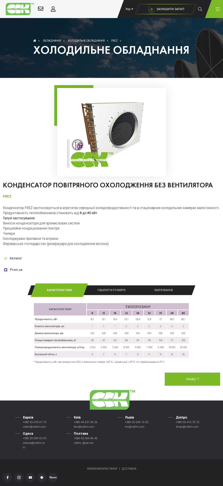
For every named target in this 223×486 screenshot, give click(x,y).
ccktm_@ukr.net (83, 442)
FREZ (114, 40)
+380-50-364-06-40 (85, 438)
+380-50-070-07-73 (34, 422)
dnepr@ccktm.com (187, 426)
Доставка (129, 468)
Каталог (16, 258)
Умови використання (102, 468)
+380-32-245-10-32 (136, 422)
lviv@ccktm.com (134, 426)
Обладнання (52, 40)
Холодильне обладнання (86, 40)
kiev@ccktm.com (84, 426)
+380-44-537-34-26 (85, 422)
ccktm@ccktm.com (34, 426)
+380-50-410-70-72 (187, 422)
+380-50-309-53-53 (34, 438)
